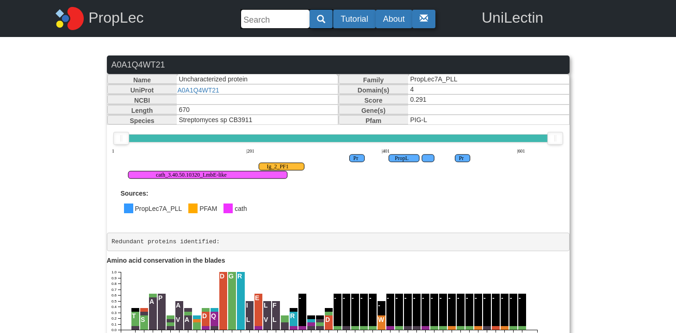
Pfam (373, 120)
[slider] (121, 138)
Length (142, 110)
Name (142, 80)
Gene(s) (373, 110)
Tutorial (354, 19)
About (394, 19)
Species (142, 120)
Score (374, 100)
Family (373, 80)
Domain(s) (373, 90)
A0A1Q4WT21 (198, 90)
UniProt (142, 90)
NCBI (142, 100)
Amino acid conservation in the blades (166, 260)
